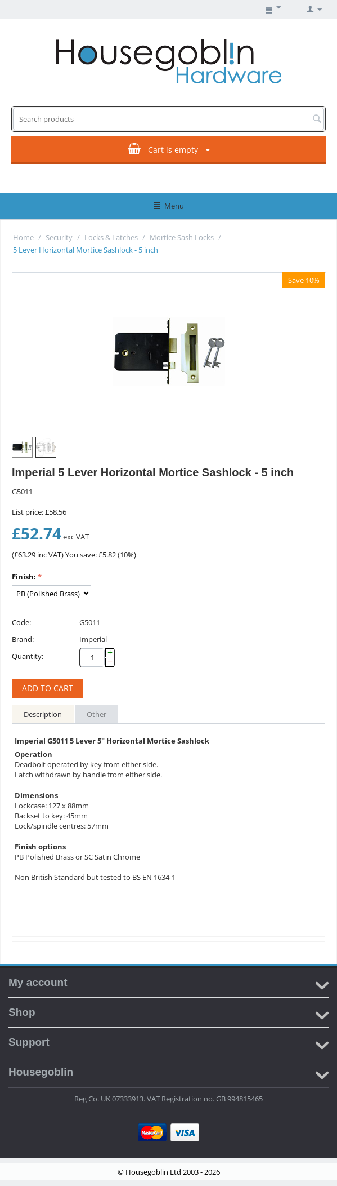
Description (43, 714)
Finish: (24, 577)
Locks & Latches (111, 237)
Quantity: (27, 656)
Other (96, 714)
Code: (21, 622)
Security (59, 237)
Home (23, 237)
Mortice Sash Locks (182, 237)
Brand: (23, 639)
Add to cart (47, 688)
